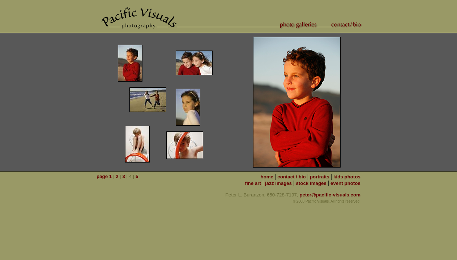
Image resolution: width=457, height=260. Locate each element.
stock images (311, 183)
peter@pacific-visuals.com (329, 195)
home (266, 176)
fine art (253, 183)
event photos (345, 183)
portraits (319, 176)
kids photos (346, 176)
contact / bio (291, 176)
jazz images (278, 183)
